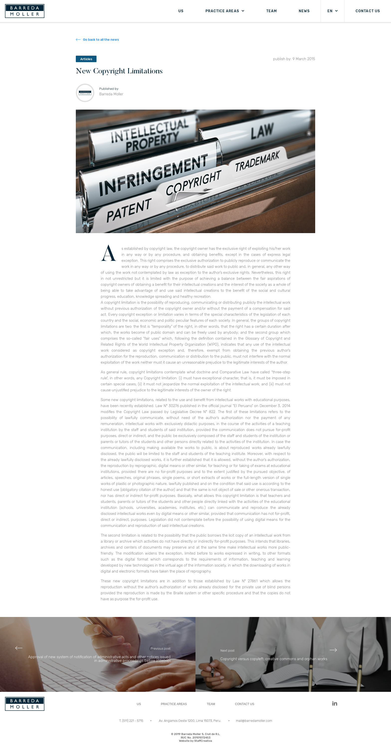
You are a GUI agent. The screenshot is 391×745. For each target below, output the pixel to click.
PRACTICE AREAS (222, 11)
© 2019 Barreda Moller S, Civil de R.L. (195, 738)
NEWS (304, 11)
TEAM (271, 11)
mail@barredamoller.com (254, 721)
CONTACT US (368, 11)
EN (330, 11)
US (181, 11)
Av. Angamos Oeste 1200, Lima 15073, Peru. (190, 721)
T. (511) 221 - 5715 (131, 721)
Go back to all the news (101, 39)
